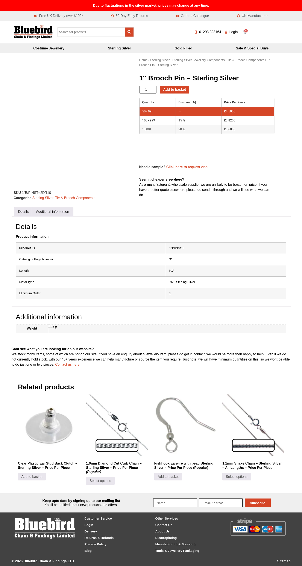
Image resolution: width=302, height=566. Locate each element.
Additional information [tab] (52, 211)
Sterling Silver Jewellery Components (198, 60)
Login (89, 525)
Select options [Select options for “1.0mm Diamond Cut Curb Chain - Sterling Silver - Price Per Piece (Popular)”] (100, 481)
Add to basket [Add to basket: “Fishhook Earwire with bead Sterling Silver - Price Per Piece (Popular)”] (168, 477)
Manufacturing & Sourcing (175, 544)
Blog (88, 550)
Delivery (91, 531)
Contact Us (163, 525)
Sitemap (283, 561)
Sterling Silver (119, 48)
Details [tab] (23, 211)
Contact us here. (67, 364)
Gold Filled (183, 48)
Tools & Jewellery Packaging (177, 550)
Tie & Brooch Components (75, 198)
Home (143, 60)
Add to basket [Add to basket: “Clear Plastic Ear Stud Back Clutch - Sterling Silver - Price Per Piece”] (31, 477)
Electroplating (166, 538)
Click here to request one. (187, 167)
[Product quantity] (147, 90)
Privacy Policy (95, 544)
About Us (162, 531)
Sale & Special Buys (252, 48)
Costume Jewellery (48, 48)
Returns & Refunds (99, 538)
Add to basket (174, 89)
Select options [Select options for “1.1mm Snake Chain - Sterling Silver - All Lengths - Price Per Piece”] (236, 477)
